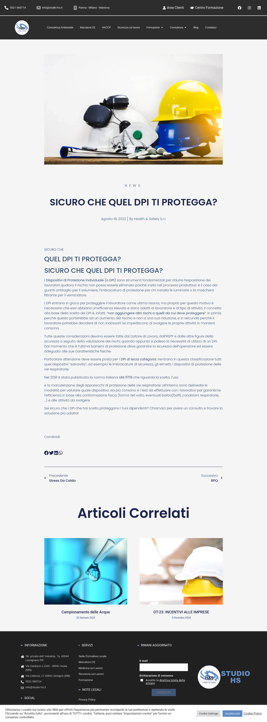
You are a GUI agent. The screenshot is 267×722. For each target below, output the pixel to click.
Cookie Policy (252, 713)
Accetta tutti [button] (232, 713)
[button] (46, 452)
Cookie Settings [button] (208, 713)
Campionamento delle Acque (86, 611)
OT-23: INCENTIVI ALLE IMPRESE (181, 611)
